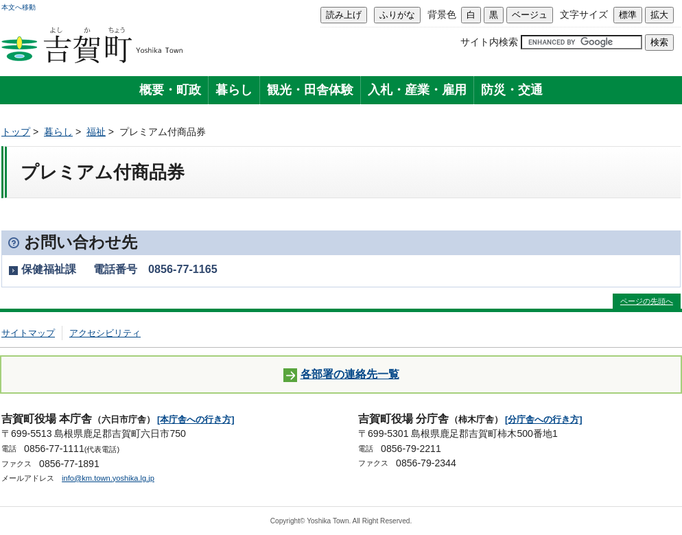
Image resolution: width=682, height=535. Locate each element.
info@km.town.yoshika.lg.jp (108, 478)
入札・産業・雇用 (417, 90)
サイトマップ (28, 333)
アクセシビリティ (105, 333)
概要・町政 (170, 90)
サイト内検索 (489, 41)
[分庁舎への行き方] (544, 419)
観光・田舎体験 (310, 90)
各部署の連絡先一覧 (341, 375)
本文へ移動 (18, 7)
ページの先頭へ (646, 301)
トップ (15, 131)
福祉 (96, 131)
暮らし (233, 90)
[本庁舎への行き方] (196, 419)
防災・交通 (512, 90)
